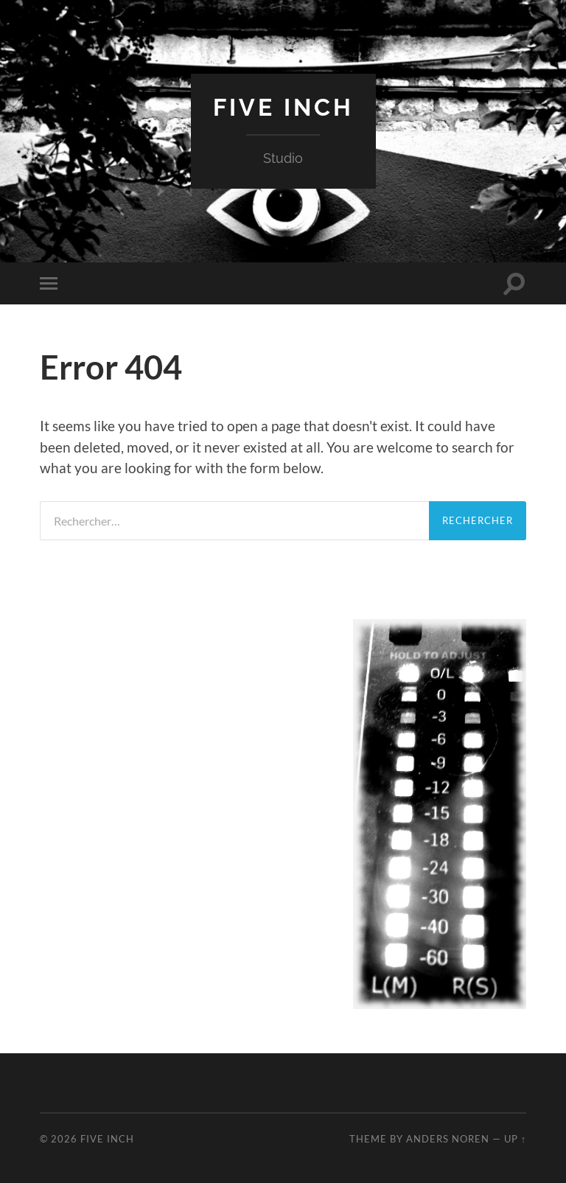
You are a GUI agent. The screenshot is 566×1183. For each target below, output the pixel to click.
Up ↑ (515, 1139)
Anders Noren (447, 1139)
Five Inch (283, 107)
